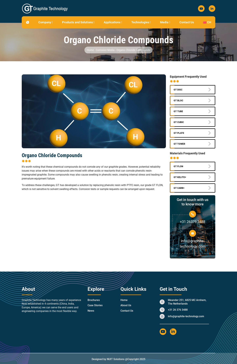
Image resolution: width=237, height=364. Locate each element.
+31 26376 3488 (192, 222)
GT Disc (178, 89)
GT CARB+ (179, 188)
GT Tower (179, 144)
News (91, 310)
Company (45, 22)
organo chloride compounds (133, 50)
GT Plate (179, 133)
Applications (113, 22)
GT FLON (178, 166)
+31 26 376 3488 (178, 309)
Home (90, 50)
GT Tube (178, 111)
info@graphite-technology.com (186, 316)
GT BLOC (178, 100)
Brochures (94, 300)
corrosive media (105, 50)
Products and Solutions (78, 22)
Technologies (141, 22)
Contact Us (186, 22)
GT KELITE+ (180, 177)
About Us (125, 305)
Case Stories (95, 305)
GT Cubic (179, 122)
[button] (52, 22)
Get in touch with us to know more (192, 202)
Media (165, 22)
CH (207, 22)
